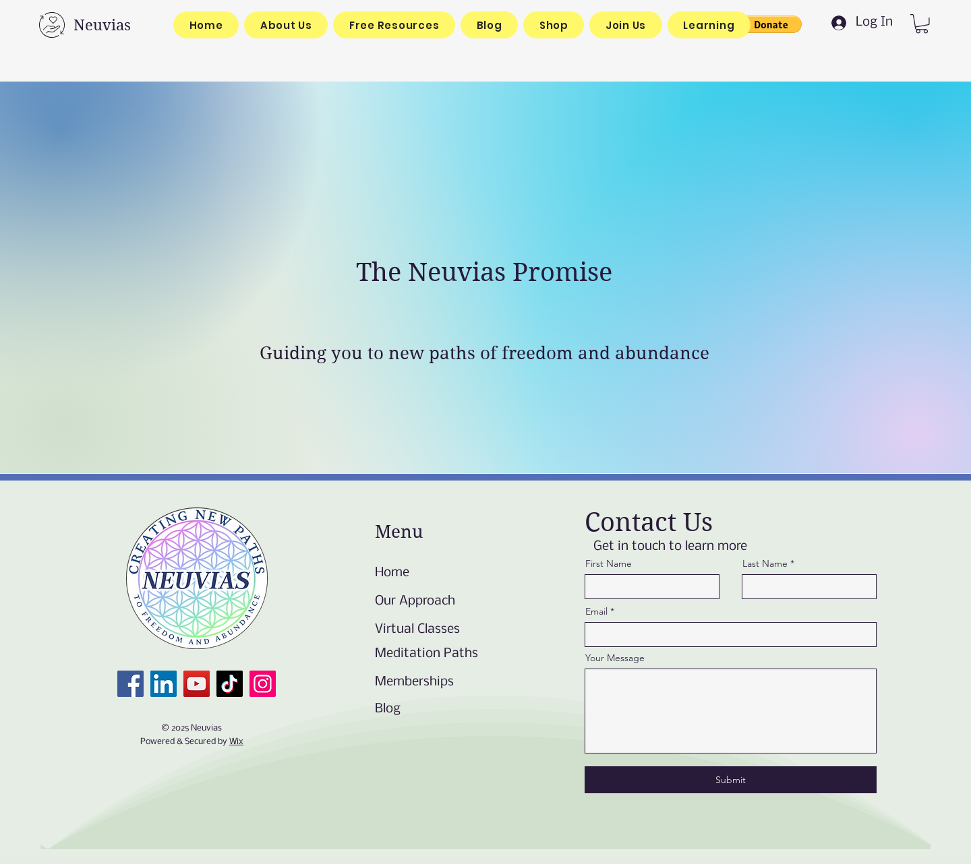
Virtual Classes (417, 629)
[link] (921, 24)
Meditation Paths (426, 653)
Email (596, 611)
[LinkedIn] (163, 684)
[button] (771, 24)
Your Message (615, 657)
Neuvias (102, 25)
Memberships (414, 682)
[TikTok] (229, 684)
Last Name (765, 563)
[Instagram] (262, 684)
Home (392, 573)
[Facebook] (130, 684)
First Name (608, 563)
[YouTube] (196, 684)
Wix (236, 741)
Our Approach (415, 601)
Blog (388, 709)
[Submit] (731, 779)
